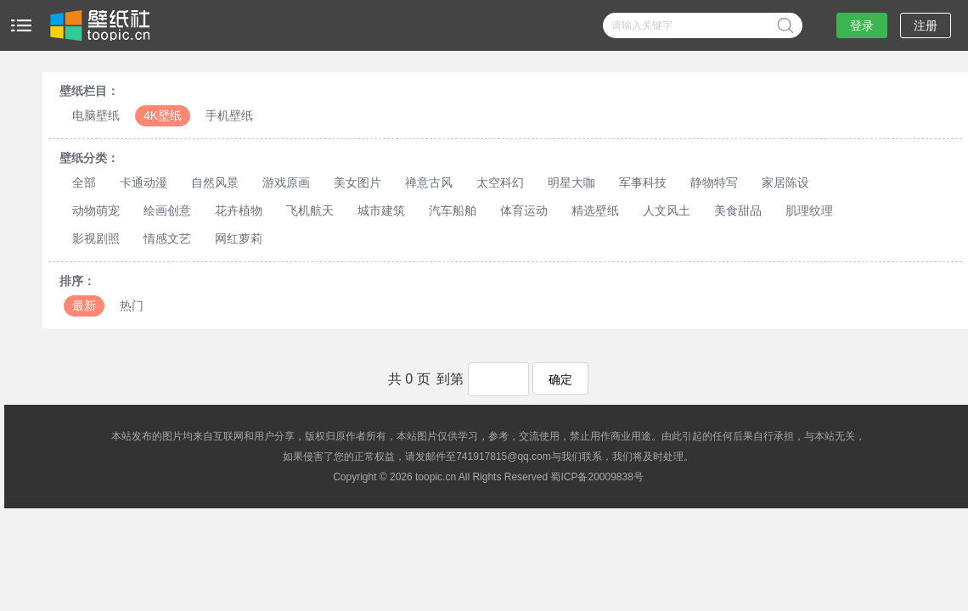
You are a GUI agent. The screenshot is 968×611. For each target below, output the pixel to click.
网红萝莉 (238, 238)
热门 (132, 305)
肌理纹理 (809, 210)
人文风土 (666, 210)
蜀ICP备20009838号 (596, 477)
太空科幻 (500, 182)
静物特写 (714, 182)
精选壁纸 (595, 210)
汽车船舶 (452, 210)
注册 (925, 25)
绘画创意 (167, 210)
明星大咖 (571, 182)
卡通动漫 (143, 182)
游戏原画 (286, 182)
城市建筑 (381, 210)
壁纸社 (98, 25)
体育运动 (524, 210)
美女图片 (357, 182)
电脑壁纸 (96, 115)
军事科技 (643, 182)
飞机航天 (310, 210)
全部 (84, 182)
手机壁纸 (229, 115)
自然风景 (215, 182)
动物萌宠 (96, 210)
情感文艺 (167, 238)
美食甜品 (738, 210)
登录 (862, 25)
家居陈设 (785, 182)
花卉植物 (238, 210)
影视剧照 (96, 238)
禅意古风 (429, 182)
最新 (84, 305)
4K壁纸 (163, 115)
